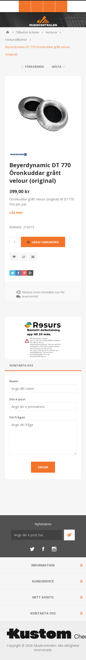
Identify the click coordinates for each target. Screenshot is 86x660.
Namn (13, 381)
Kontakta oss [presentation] (21, 365)
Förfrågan (17, 417)
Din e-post (17, 399)
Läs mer (16, 212)
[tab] (43, 365)
